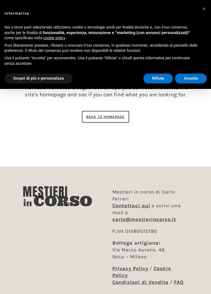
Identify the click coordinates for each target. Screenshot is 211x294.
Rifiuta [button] (158, 78)
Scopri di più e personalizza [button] (38, 78)
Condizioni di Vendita (140, 282)
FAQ (179, 282)
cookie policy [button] (54, 38)
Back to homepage (105, 117)
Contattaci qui (131, 206)
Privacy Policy (130, 268)
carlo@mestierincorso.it (144, 219)
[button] (203, 8)
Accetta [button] (191, 78)
